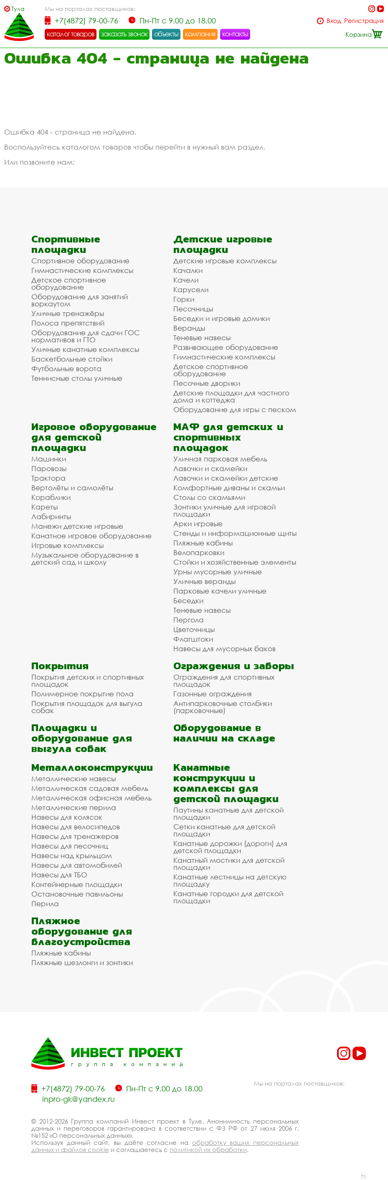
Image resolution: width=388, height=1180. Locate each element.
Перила (45, 903)
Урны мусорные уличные (217, 571)
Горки (183, 299)
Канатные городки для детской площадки (228, 897)
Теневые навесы (202, 337)
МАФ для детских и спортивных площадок (228, 437)
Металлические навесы (73, 778)
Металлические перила (73, 807)
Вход (334, 20)
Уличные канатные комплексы (85, 349)
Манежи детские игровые (77, 526)
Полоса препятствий (67, 322)
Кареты (44, 506)
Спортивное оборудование (80, 260)
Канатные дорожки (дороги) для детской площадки (230, 847)
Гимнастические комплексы (82, 270)
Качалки (188, 270)
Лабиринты (51, 516)
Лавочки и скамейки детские (225, 478)
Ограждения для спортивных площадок (223, 680)
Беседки (188, 600)
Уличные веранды (204, 581)
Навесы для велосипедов (75, 826)
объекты (166, 34)
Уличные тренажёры (67, 313)
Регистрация (364, 20)
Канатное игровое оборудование (91, 535)
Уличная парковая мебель (220, 458)
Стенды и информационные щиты (235, 533)
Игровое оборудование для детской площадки (94, 437)
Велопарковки (198, 552)
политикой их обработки (208, 1149)
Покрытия (60, 665)
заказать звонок (124, 34)
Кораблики (51, 497)
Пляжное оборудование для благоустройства (81, 931)
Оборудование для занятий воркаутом (79, 300)
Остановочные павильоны (77, 893)
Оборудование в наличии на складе (224, 732)
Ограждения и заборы (233, 665)
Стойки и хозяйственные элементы (234, 562)
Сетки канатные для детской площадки (224, 830)
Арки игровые (198, 523)
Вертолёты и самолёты (72, 487)
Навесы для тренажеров (75, 836)
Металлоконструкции (92, 767)
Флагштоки (193, 638)
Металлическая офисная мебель (91, 797)
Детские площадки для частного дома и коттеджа (231, 396)
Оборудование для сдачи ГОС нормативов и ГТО (85, 336)
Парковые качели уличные (219, 590)
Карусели (190, 289)
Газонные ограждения (212, 693)
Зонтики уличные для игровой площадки (224, 510)
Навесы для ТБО (59, 874)
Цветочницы (194, 629)
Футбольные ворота (66, 368)
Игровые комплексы (67, 545)
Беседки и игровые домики (221, 318)
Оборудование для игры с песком (234, 409)
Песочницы (193, 308)
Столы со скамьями (209, 497)
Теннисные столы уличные (76, 378)
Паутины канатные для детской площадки (228, 813)
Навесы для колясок (66, 817)
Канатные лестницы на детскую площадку (230, 880)
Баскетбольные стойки (71, 358)
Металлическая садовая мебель (89, 788)
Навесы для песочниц (69, 845)
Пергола (188, 619)
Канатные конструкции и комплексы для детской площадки (226, 783)
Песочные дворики (206, 383)
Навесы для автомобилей (76, 865)
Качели (185, 279)
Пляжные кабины (203, 542)
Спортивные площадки (65, 244)
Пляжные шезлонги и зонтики (82, 962)
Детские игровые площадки (222, 244)
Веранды (189, 327)
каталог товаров (70, 34)
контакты (235, 34)
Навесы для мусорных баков (224, 648)
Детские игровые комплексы (224, 260)
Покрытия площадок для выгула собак (86, 707)
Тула (18, 8)
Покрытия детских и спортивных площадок (87, 680)
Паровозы (48, 468)
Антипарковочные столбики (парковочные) (222, 707)
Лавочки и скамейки (210, 468)
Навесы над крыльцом (71, 855)
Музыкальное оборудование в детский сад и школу (85, 558)
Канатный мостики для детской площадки (228, 863)
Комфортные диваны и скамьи (229, 487)
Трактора (48, 478)
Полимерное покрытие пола (82, 693)
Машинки (48, 458)
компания (200, 34)
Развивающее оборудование (225, 347)
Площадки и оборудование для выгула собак (81, 738)
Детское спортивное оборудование (68, 283)
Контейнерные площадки (76, 884)
